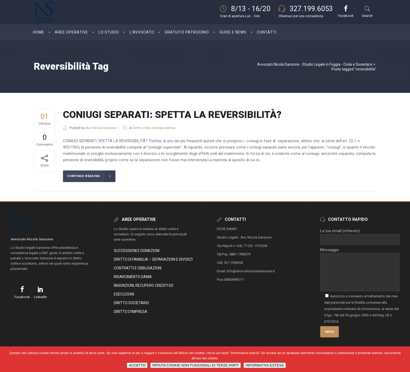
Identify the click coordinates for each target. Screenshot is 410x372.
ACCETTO (137, 365)
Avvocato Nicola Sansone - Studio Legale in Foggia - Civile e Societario (315, 64)
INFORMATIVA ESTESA (265, 365)
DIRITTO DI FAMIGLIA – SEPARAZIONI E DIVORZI (153, 259)
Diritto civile (141, 128)
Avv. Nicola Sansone (101, 128)
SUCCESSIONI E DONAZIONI (136, 251)
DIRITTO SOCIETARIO (131, 303)
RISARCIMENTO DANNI (133, 277)
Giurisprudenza (163, 128)
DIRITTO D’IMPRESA (130, 311)
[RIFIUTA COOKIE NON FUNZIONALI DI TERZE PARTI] (403, 359)
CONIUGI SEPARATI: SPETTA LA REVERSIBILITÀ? (172, 114)
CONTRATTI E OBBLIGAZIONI (138, 268)
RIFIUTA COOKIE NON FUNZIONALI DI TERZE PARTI (195, 365)
